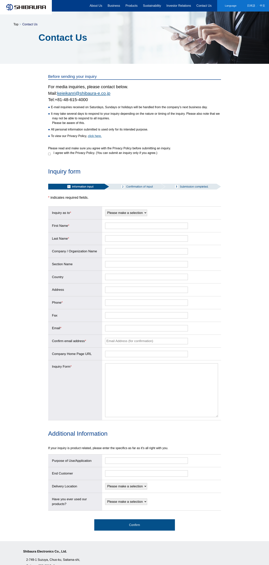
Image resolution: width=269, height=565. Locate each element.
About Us (96, 5)
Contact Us (204, 5)
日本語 (251, 5)
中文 (262, 5)
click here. (95, 136)
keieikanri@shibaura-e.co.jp (83, 93)
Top (15, 24)
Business (114, 5)
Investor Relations (178, 5)
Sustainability (152, 5)
